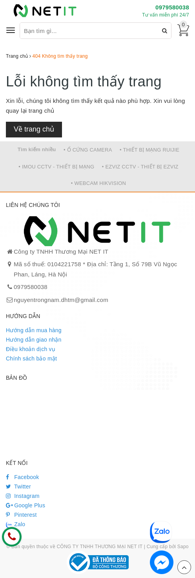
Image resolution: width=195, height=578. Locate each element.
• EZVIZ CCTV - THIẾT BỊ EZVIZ (140, 167)
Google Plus (25, 505)
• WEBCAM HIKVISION (98, 183)
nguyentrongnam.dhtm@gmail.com (61, 299)
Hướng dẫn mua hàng (34, 330)
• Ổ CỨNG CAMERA (88, 150)
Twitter (18, 486)
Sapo (183, 546)
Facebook (22, 477)
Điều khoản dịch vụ (30, 349)
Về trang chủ (34, 129)
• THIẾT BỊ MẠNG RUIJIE (149, 150)
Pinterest (21, 515)
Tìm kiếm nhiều (37, 149)
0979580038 (172, 7)
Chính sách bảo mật (31, 358)
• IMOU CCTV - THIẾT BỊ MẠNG (56, 167)
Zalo (15, 524)
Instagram (23, 496)
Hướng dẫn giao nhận (34, 340)
